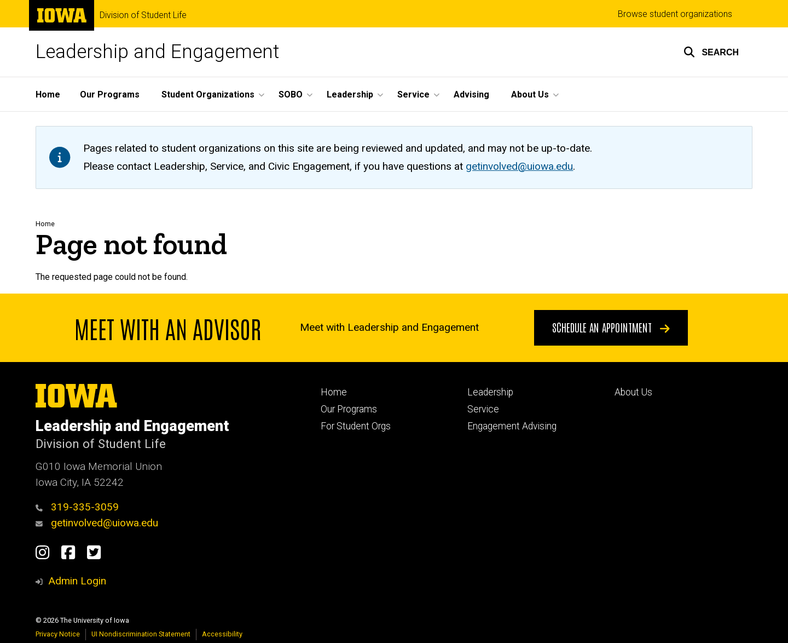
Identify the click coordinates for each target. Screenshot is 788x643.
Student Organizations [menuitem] (207, 94)
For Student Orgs (356, 426)
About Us (633, 392)
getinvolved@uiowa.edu (97, 522)
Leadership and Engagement (157, 51)
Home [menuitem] (48, 94)
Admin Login (77, 581)
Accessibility (222, 634)
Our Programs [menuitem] (110, 94)
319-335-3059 (77, 507)
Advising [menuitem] (471, 94)
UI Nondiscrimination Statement (140, 634)
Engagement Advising (512, 426)
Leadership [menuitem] (350, 94)
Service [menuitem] (413, 94)
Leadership (490, 392)
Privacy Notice (58, 634)
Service (483, 409)
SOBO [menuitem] (291, 94)
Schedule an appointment (611, 327)
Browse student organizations (675, 14)
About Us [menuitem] (530, 94)
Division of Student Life (143, 15)
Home (45, 224)
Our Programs (349, 409)
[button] (711, 52)
